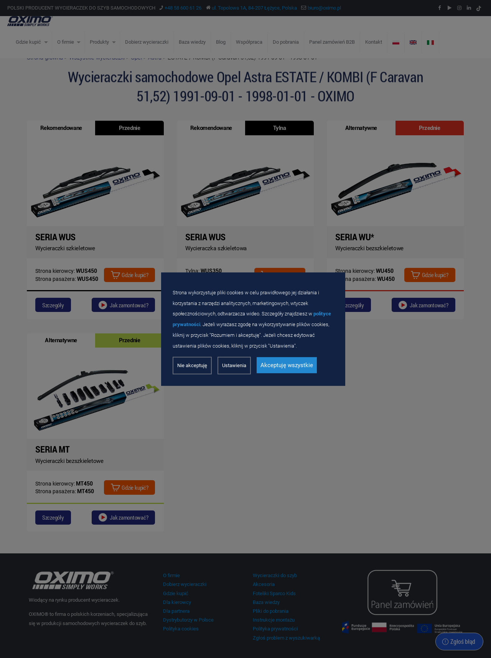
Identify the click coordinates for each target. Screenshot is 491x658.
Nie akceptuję (192, 365)
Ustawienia (234, 365)
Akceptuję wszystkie (286, 365)
